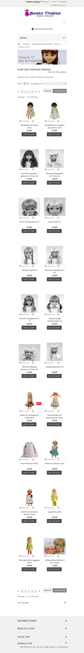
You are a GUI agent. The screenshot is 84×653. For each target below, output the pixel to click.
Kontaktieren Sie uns (58, 5)
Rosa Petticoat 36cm (29, 463)
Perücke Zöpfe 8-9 (29, 270)
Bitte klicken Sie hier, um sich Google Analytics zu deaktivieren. (44, 647)
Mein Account (26, 628)
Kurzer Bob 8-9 (54, 222)
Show (19, 83)
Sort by (41, 83)
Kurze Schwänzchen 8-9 (29, 222)
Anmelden (63, 2)
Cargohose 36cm (55, 512)
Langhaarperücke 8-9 (55, 367)
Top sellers (22, 603)
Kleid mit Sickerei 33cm (54, 463)
